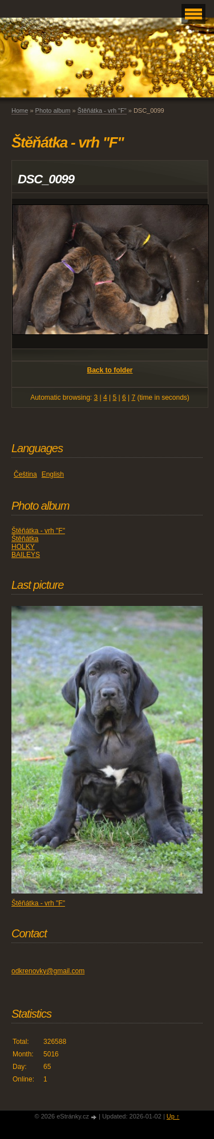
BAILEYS (25, 555)
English (53, 474)
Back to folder (109, 370)
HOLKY (23, 547)
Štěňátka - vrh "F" (102, 110)
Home (19, 110)
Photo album (53, 110)
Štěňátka (24, 539)
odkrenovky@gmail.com (47, 971)
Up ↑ (173, 1116)
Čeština (25, 474)
